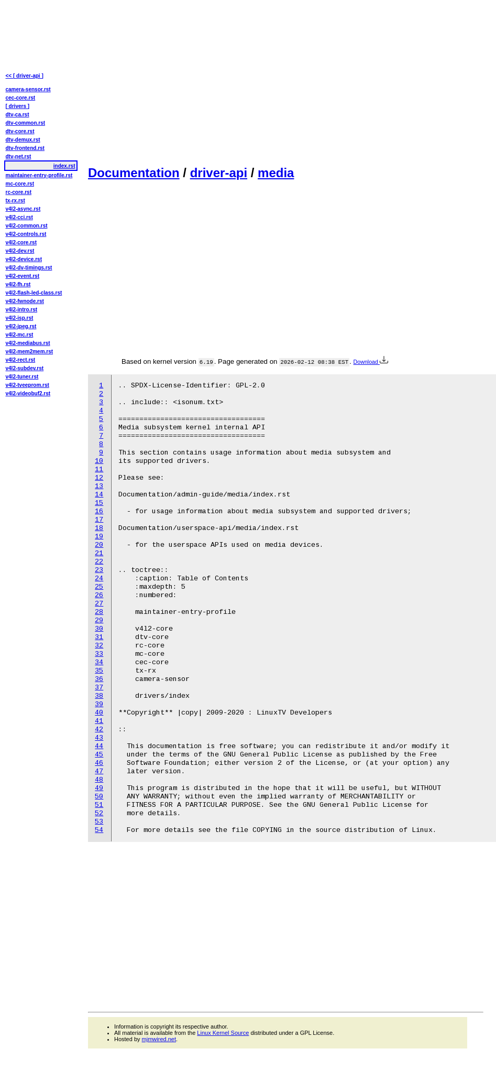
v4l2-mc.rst (20, 335)
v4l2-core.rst (21, 242)
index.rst (64, 166)
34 (99, 662)
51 (99, 805)
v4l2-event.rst (22, 276)
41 (99, 721)
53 (99, 822)
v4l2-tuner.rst (22, 377)
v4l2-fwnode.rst (25, 301)
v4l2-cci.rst (19, 217)
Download (371, 362)
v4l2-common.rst (27, 226)
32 (99, 646)
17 (99, 520)
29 (99, 620)
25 (99, 587)
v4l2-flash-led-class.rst (34, 293)
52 (99, 813)
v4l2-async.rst (23, 209)
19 (99, 536)
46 (99, 763)
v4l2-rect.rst (21, 360)
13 (99, 486)
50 (99, 797)
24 (99, 578)
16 (99, 511)
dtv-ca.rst (17, 114)
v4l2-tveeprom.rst (27, 385)
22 (99, 562)
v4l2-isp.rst (20, 318)
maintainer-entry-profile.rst (39, 175)
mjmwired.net (159, 1039)
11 (99, 469)
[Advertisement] (186, 81)
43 (99, 738)
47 (99, 771)
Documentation (134, 173)
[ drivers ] (18, 106)
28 (99, 612)
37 (99, 687)
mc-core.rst (20, 184)
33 (99, 654)
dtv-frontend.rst (25, 148)
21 (99, 553)
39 (99, 704)
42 (99, 729)
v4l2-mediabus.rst (28, 343)
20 (99, 545)
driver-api (218, 173)
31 (99, 637)
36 (99, 679)
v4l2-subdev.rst (25, 368)
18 (99, 528)
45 (99, 755)
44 (99, 746)
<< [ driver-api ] (24, 76)
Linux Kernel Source (223, 1033)
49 (99, 788)
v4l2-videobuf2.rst (28, 393)
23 (99, 570)
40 (99, 713)
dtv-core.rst (20, 131)
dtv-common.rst (26, 123)
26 (99, 595)
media (276, 173)
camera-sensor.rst (28, 89)
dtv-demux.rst (23, 140)
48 (99, 780)
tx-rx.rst (15, 200)
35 (99, 671)
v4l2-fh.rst (18, 284)
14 (99, 495)
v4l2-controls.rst (26, 234)
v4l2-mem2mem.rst (29, 351)
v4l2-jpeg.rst (21, 326)
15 (99, 503)
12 (99, 478)
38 (99, 696)
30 (99, 629)
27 (99, 604)
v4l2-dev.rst (20, 251)
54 (99, 830)
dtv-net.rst (18, 156)
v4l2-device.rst (24, 259)
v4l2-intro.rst (22, 309)
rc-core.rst (18, 192)
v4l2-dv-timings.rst (29, 268)
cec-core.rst (21, 98)
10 (99, 461)
